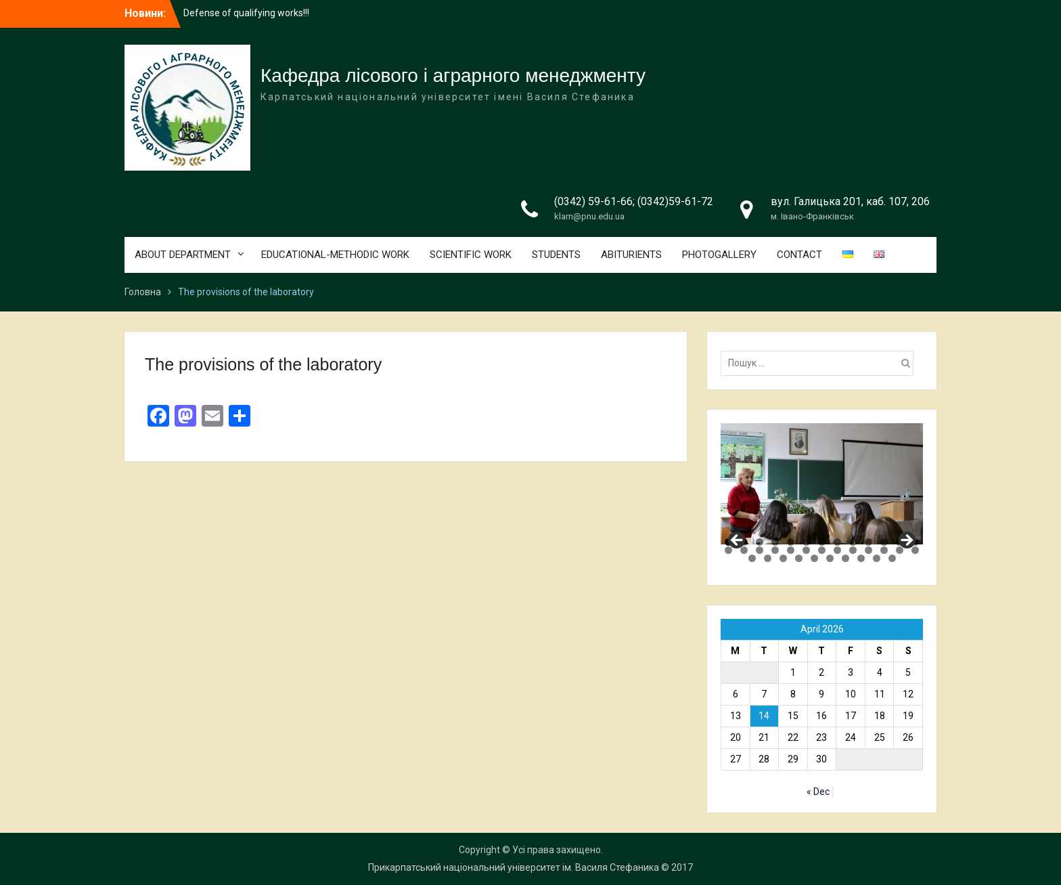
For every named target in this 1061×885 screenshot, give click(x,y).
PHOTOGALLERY (719, 255)
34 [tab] (861, 558)
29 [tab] (783, 558)
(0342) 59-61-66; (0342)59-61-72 (633, 201)
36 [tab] (892, 558)
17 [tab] (775, 550)
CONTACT (799, 255)
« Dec (818, 791)
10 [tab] (868, 542)
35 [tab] (876, 558)
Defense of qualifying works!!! (246, 12)
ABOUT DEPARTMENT (183, 255)
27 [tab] (752, 558)
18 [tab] (790, 550)
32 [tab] (830, 558)
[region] (822, 483)
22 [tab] (853, 550)
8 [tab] (837, 542)
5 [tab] (790, 542)
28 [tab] (767, 558)
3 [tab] (759, 542)
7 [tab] (822, 542)
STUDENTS (556, 255)
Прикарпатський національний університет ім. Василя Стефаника (513, 867)
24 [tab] (884, 550)
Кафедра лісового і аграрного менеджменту (453, 75)
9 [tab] (853, 542)
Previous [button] (737, 541)
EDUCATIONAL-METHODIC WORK (335, 255)
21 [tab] (837, 550)
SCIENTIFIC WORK (471, 255)
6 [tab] (806, 542)
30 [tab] (799, 558)
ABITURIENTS (631, 255)
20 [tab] (822, 550)
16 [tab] (759, 550)
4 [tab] (775, 542)
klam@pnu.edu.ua (589, 216)
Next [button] (906, 541)
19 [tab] (806, 550)
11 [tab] (884, 542)
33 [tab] (845, 558)
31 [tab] (814, 558)
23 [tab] (868, 550)
